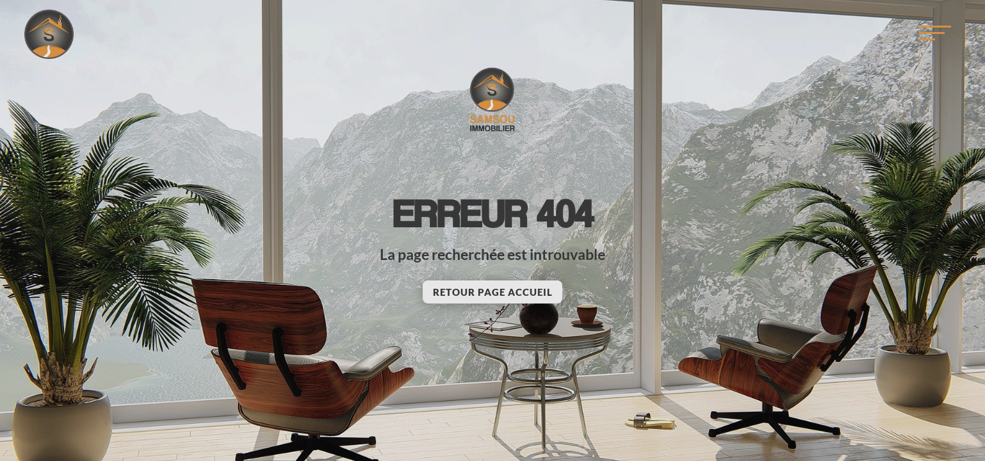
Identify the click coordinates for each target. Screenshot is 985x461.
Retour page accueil (493, 292)
